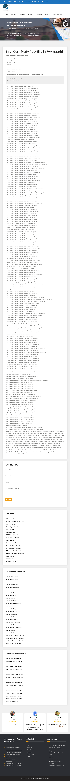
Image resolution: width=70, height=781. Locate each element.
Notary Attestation (11, 543)
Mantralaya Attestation (13, 527)
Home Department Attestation (15, 521)
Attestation (14, 14)
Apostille (40, 14)
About (7, 14)
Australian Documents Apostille (15, 641)
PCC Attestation (11, 559)
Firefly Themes (44, 778)
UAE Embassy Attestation (13, 747)
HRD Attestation (58, 14)
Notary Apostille (10, 540)
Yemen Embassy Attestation (14, 698)
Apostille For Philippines (12, 609)
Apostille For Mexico (11, 600)
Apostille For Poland (11, 611)
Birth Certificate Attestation (14, 548)
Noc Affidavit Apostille (12, 537)
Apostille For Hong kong (12, 593)
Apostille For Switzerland (13, 622)
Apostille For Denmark (12, 584)
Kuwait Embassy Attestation (14, 661)
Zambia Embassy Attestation (14, 696)
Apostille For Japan (11, 598)
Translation (31, 14)
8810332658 (9, 2)
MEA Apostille (10, 529)
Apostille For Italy (11, 595)
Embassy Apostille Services (13, 643)
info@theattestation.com (23, 2)
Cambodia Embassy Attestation (15, 680)
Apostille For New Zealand (13, 603)
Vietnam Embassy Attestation (14, 685)
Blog (28, 756)
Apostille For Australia (12, 576)
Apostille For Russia (11, 614)
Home (29, 745)
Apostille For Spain (11, 617)
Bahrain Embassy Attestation (14, 674)
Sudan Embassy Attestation (14, 693)
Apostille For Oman (11, 606)
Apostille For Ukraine (11, 625)
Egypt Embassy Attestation (14, 669)
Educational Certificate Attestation (16, 551)
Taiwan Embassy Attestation (14, 691)
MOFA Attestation (11, 524)
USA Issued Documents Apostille (15, 635)
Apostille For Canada (12, 582)
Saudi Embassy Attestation (14, 666)
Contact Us (30, 754)
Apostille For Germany (12, 587)
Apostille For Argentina (12, 579)
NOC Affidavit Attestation (13, 535)
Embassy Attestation (12, 701)
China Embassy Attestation (14, 682)
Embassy (48, 14)
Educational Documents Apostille (15, 553)
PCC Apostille (10, 556)
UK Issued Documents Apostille (15, 638)
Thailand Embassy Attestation (14, 688)
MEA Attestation (10, 532)
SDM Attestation (11, 561)
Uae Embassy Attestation (13, 658)
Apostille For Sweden (12, 619)
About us (29, 747)
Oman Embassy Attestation (14, 672)
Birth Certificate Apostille (13, 545)
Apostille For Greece (12, 590)
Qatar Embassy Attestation (14, 664)
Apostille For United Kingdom (14, 627)
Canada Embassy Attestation (14, 677)
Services (23, 14)
